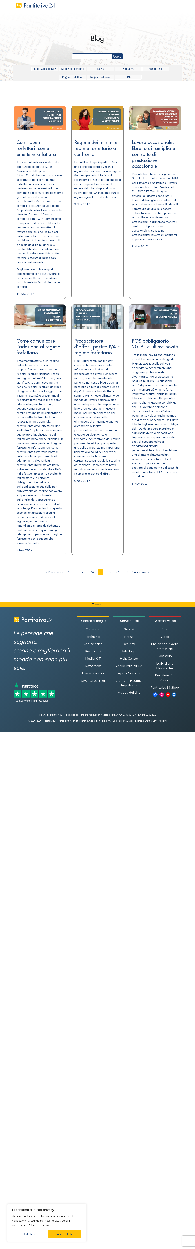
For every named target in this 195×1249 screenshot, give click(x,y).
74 (92, 572)
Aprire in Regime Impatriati (129, 682)
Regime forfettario (72, 77)
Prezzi (129, 637)
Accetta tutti (64, 1234)
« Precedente (54, 572)
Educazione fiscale (45, 68)
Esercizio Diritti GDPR (146, 720)
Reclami (129, 644)
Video (164, 637)
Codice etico (93, 644)
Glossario (165, 656)
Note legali (129, 651)
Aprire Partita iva (128, 666)
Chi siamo (93, 629)
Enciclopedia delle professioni (165, 646)
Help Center (129, 658)
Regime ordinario (100, 77)
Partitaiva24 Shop (165, 687)
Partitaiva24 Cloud (165, 677)
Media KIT (93, 658)
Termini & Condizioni (90, 720)
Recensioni (93, 651)
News (100, 68)
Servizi (129, 629)
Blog (164, 629)
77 (117, 572)
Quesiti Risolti (156, 68)
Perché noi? (93, 637)
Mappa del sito (129, 692)
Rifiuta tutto (29, 1234)
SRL (128, 77)
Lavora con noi (93, 673)
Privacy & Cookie (111, 720)
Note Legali (127, 720)
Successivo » (140, 572)
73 (83, 572)
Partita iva (128, 68)
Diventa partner (93, 680)
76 (109, 572)
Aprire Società (129, 673)
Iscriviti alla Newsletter (165, 665)
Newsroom (93, 666)
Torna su (97, 604)
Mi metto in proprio (72, 68)
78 (126, 572)
